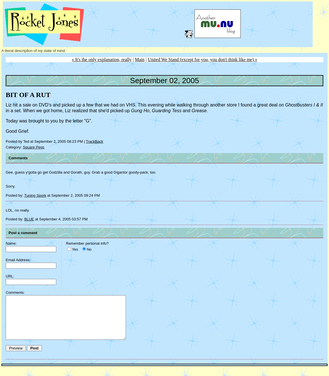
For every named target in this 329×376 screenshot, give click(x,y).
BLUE (29, 219)
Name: (11, 243)
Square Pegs (33, 147)
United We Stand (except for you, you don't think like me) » (202, 59)
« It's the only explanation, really (102, 59)
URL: (10, 276)
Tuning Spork (35, 195)
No (89, 249)
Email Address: (18, 260)
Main (140, 59)
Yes (75, 249)
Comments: (15, 292)
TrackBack (94, 141)
